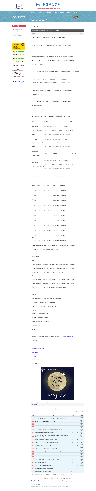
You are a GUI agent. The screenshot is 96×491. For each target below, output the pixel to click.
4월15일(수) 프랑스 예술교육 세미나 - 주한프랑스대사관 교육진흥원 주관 (50, 418)
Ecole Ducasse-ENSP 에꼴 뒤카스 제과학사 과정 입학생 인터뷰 (48, 451)
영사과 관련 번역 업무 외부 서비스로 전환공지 (44, 468)
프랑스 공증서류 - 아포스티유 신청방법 (43, 471)
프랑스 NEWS (18, 29)
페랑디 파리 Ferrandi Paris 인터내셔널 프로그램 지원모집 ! (47, 454)
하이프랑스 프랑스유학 (19, 6)
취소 (71, 481)
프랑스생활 (68, 12)
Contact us (68, 486)
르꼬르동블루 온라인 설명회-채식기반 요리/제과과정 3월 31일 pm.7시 (49, 474)
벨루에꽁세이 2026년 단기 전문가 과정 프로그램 (45, 421)
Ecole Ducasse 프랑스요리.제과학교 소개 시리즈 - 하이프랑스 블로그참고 (50, 457)
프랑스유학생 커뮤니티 (75, 12)
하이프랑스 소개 (33, 12)
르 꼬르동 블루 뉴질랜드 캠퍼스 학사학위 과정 (44, 432)
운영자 (33, 33)
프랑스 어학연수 (55, 12)
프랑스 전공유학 (49, 12)
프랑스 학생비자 (61, 12)
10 (61, 478)
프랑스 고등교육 (41, 12)
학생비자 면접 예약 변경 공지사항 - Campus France (46, 439)
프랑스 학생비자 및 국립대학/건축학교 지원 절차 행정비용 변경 (48, 424)
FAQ (18, 33)
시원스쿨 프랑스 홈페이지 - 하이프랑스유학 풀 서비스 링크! (47, 459)
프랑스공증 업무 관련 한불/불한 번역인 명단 (44, 465)
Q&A (18, 31)
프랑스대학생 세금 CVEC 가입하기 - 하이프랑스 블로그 (46, 442)
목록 (57, 408)
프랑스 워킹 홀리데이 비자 (40, 462)
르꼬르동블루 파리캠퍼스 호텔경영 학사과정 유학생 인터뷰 (47, 448)
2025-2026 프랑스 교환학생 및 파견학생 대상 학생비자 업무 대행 (48, 429)
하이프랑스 (38, 484)
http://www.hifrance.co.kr (40, 402)
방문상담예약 (18, 36)
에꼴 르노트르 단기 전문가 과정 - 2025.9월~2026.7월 (46, 427)
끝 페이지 (68, 478)
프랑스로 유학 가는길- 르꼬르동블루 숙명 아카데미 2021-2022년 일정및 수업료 (48, 6)
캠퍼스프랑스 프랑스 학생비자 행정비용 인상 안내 (45, 445)
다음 (64, 478)
